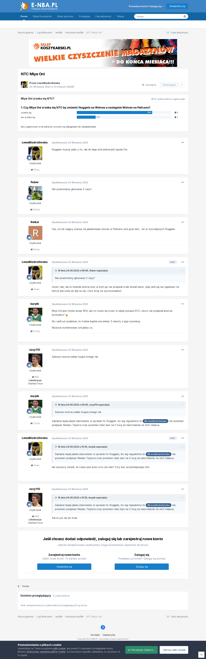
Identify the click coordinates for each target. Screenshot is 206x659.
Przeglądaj (84, 16)
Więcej (120, 16)
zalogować (71, 126)
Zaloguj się (142, 566)
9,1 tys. (35, 249)
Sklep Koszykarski (42, 16)
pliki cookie (59, 648)
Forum (24, 17)
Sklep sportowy (65, 16)
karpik (34, 303)
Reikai (35, 222)
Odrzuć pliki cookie (173, 649)
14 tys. (35, 169)
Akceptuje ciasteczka (139, 649)
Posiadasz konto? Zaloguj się (146, 6)
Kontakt (95, 634)
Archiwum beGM (64, 86)
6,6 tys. (35, 209)
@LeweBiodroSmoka (155, 421)
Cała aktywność (103, 16)
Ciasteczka (109, 634)
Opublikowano (70, 142)
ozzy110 (34, 349)
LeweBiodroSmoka (48, 83)
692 (35, 377)
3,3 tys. (35, 331)
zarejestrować (88, 126)
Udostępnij (149, 84)
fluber (35, 182)
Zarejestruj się (177, 6)
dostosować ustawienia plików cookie (46, 651)
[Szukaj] (150, 16)
